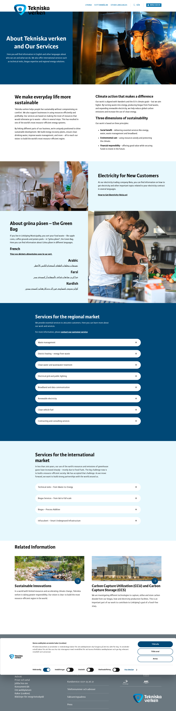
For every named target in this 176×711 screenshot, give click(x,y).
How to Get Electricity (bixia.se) (112, 195)
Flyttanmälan (101, 5)
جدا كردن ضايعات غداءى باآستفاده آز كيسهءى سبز (55, 277)
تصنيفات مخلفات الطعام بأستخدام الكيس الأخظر (56, 266)
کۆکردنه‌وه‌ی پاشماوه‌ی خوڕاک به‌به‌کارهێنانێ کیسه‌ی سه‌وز (51, 289)
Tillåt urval (155, 688)
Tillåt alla (155, 680)
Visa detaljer (129, 706)
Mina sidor (155, 5)
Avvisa (155, 695)
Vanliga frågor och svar (26, 673)
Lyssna (88, 5)
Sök (138, 5)
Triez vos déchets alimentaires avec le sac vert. (31, 254)
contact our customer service (74, 332)
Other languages (119, 5)
